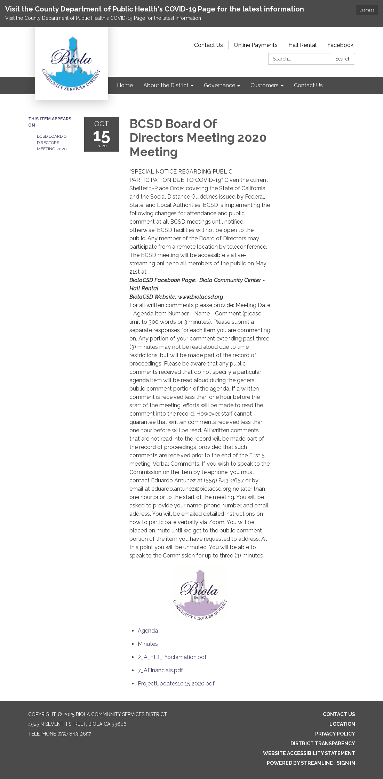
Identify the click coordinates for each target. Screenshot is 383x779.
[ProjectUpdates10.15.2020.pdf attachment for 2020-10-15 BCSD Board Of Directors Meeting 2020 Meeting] (176, 683)
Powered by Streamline (300, 763)
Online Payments (256, 45)
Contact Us (208, 45)
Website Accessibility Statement (309, 753)
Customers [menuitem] (264, 85)
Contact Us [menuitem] (308, 85)
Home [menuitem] (125, 85)
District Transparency (322, 743)
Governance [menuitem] (219, 85)
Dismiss (366, 10)
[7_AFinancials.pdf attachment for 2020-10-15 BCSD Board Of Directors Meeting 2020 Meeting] (160, 670)
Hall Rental (302, 45)
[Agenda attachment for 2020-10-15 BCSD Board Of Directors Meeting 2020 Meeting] (148, 630)
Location (342, 724)
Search (343, 59)
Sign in (346, 763)
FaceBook (340, 45)
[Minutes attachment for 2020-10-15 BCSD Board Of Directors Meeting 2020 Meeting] (148, 644)
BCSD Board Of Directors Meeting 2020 (53, 142)
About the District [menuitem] (166, 85)
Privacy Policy (335, 734)
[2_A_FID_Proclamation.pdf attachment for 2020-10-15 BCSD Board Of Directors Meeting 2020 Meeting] (172, 657)
